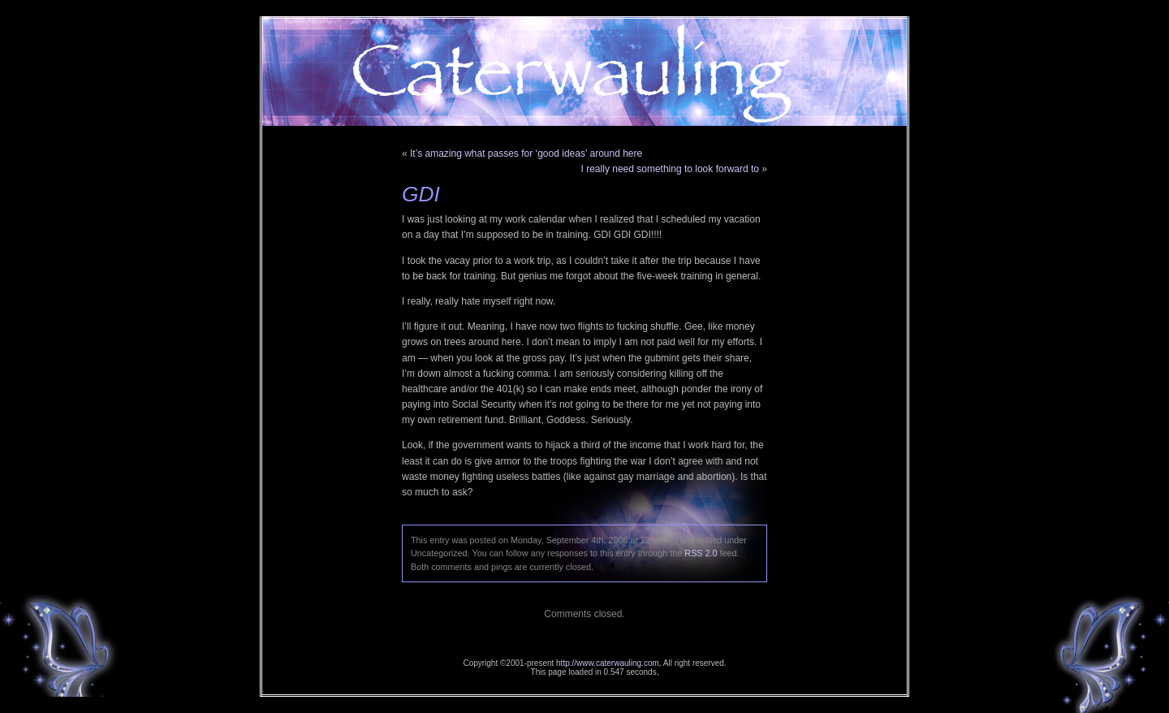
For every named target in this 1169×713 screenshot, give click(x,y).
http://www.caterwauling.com (607, 663)
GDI (421, 194)
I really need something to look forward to (670, 169)
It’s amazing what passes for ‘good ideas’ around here (526, 153)
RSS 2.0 (700, 553)
